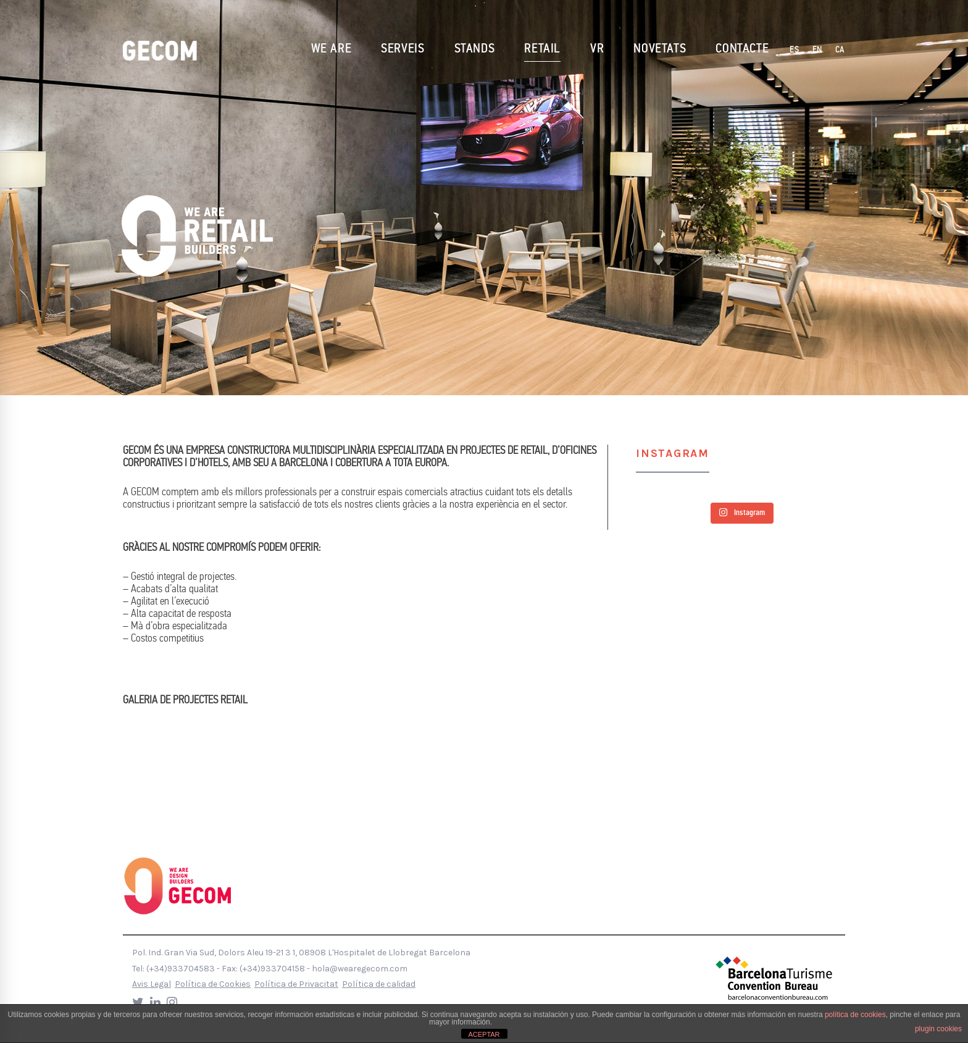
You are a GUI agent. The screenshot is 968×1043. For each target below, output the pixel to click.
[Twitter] (138, 1003)
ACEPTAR (483, 1034)
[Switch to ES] (794, 50)
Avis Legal (151, 984)
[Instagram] (172, 1003)
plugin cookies (938, 1028)
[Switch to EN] (817, 50)
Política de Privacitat (296, 984)
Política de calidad (378, 984)
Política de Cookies (213, 984)
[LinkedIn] (155, 1003)
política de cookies (855, 1014)
